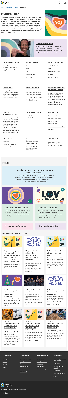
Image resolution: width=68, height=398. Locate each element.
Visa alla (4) (53, 129)
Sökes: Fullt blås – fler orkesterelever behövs (33, 291)
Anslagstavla (57, 363)
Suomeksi (5, 361)
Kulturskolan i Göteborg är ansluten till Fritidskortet (55, 292)
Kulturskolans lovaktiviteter (47, 207)
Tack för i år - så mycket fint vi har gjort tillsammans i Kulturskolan (12, 293)
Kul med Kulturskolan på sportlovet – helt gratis (54, 253)
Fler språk (5, 364)
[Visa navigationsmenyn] (65, 3)
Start (2, 7)
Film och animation (30, 74)
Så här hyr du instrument (54, 115)
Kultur (16, 7)
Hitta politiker (57, 370)
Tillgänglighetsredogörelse (43, 369)
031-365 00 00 (4, 393)
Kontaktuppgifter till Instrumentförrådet (52, 122)
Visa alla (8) (53, 81)
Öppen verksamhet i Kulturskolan (16, 207)
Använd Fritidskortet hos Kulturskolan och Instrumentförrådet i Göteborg (56, 73)
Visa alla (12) (30, 78)
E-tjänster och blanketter (59, 373)
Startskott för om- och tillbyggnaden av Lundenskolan (55, 326)
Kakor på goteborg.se (42, 361)
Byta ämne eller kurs (53, 77)
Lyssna (4, 367)
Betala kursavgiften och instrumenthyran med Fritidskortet (34, 171)
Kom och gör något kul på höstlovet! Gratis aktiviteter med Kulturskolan (33, 327)
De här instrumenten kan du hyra (56, 126)
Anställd (55, 376)
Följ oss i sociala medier (25, 369)
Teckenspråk (5, 359)
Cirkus (27, 68)
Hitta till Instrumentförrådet (54, 118)
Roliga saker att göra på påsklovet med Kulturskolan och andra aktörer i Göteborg (12, 254)
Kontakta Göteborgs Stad (25, 359)
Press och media (23, 371)
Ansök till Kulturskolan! (44, 44)
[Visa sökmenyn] (59, 3)
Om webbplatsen (40, 359)
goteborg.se (4, 389)
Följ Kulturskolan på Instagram (15, 226)
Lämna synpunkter (24, 366)
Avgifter (50, 68)
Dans (27, 71)
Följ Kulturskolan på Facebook (48, 226)
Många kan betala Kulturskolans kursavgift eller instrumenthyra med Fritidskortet (32, 255)
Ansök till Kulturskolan (53, 65)
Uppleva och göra (9, 7)
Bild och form (29, 65)
